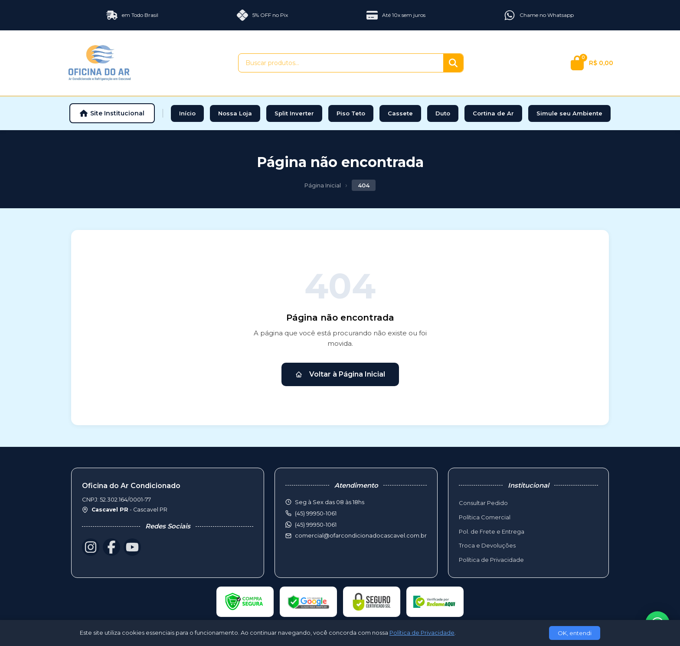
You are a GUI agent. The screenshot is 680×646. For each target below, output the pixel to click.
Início (187, 113)
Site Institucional (112, 113)
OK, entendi (575, 633)
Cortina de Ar (493, 113)
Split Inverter (294, 113)
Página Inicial (322, 185)
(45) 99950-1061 (316, 524)
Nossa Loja (235, 113)
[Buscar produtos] (341, 63)
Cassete (400, 113)
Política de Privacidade (491, 559)
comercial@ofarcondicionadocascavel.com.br (361, 535)
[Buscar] (453, 63)
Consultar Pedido (483, 502)
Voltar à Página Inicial (340, 374)
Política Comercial (484, 517)
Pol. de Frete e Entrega (491, 531)
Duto (442, 113)
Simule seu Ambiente (569, 113)
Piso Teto (351, 113)
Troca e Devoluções (487, 545)
